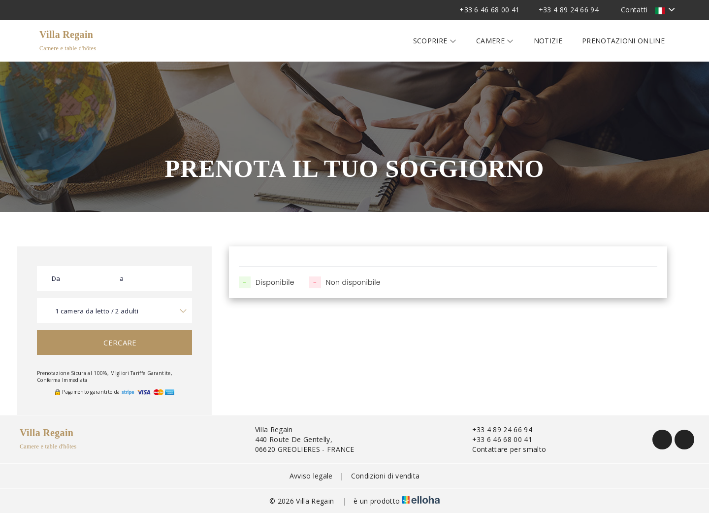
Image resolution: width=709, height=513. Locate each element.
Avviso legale (311, 475)
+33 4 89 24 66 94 (496, 429)
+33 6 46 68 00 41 (496, 439)
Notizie (548, 40)
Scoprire (434, 40)
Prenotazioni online (623, 40)
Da (56, 278)
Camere (495, 40)
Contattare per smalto (504, 449)
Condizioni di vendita (385, 475)
